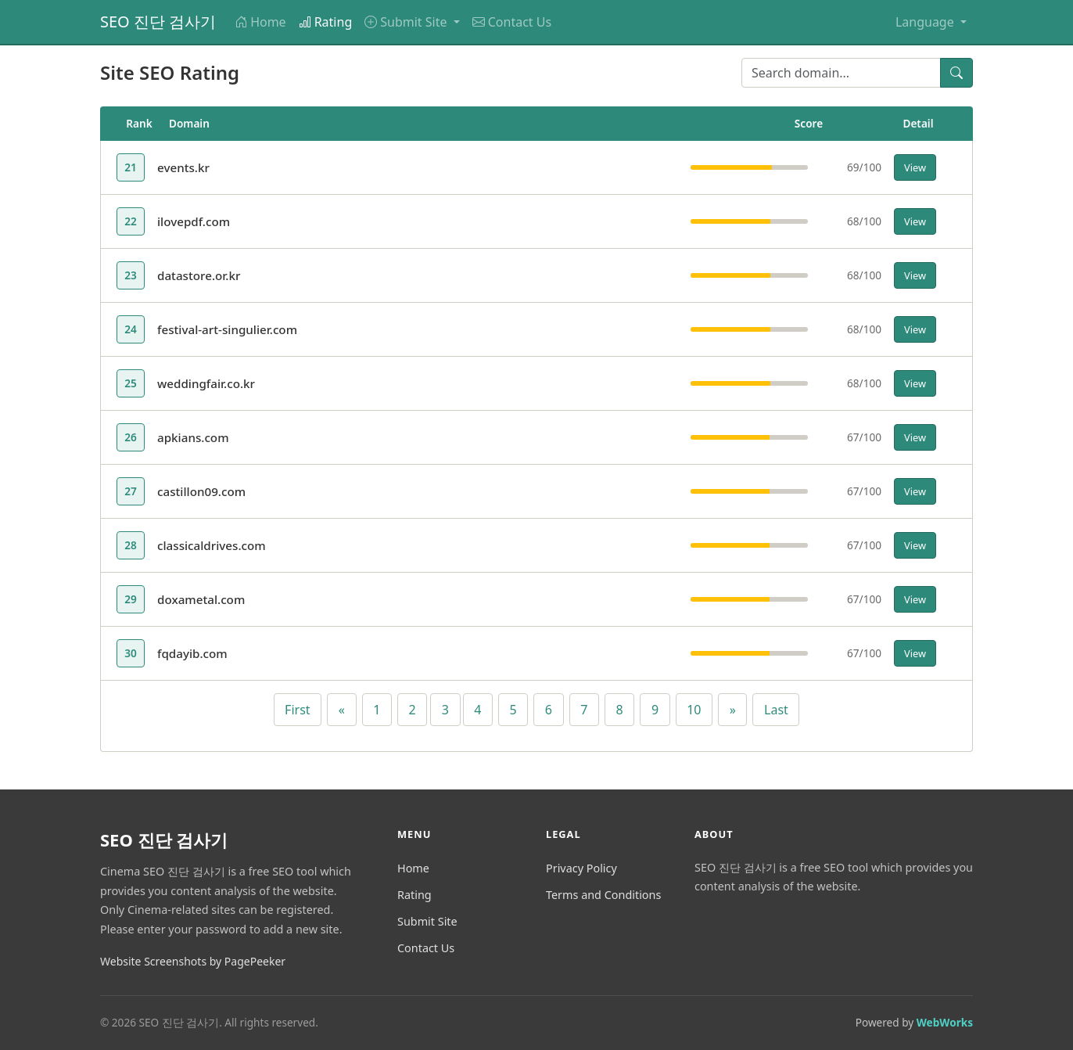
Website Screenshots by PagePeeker (192, 961)
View (915, 167)
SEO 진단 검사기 (158, 21)
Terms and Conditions (603, 894)
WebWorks (945, 1022)
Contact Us (511, 22)
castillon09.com (201, 491)
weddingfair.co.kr (206, 383)
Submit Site (427, 921)
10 (694, 709)
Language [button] (926, 22)
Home (260, 22)
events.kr (183, 167)
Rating (326, 22)
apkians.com (193, 437)
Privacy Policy (581, 868)
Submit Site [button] (407, 22)
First (297, 709)
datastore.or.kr (198, 275)
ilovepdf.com (193, 221)
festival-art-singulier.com (227, 329)
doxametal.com (201, 599)
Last (776, 709)
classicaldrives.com (211, 545)
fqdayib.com (192, 653)
